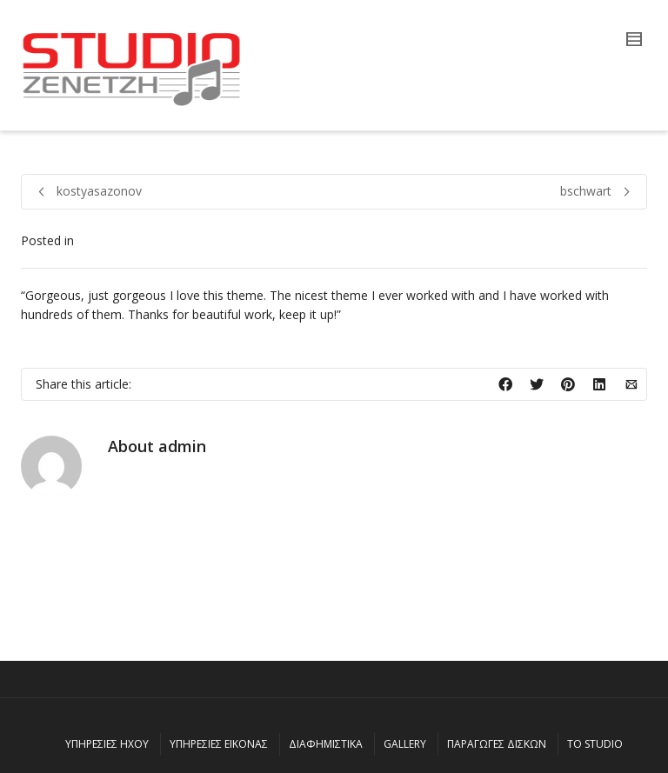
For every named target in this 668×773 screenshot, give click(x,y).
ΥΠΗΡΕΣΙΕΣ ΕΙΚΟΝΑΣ (219, 743)
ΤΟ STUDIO (595, 743)
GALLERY (405, 743)
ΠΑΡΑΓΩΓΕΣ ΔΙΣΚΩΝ (496, 743)
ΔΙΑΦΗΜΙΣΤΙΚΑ (326, 743)
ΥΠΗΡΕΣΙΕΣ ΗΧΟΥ (107, 743)
